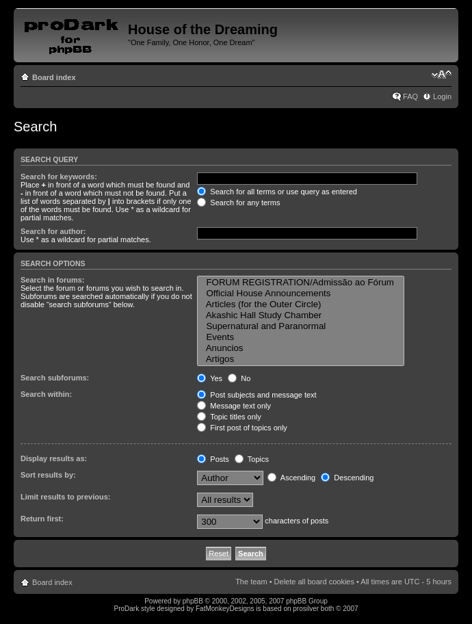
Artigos (300, 359)
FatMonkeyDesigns (225, 608)
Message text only (234, 406)
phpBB (193, 601)
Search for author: (53, 231)
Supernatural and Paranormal (300, 326)
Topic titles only (229, 417)
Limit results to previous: (65, 497)
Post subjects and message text (256, 395)
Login (442, 96)
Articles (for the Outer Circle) (300, 304)
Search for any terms (238, 202)
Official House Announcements (300, 293)
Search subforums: (55, 378)
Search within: (46, 394)
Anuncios (300, 348)
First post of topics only (242, 428)
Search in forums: (53, 280)
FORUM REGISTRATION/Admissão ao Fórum (300, 282)
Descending (347, 477)
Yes (209, 378)
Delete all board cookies (314, 581)
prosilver (306, 608)
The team (251, 581)
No (239, 378)
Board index (54, 77)
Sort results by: (48, 475)
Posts (213, 459)
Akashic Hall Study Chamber (300, 315)
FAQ (410, 96)
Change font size (441, 74)
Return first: (42, 519)
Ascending (291, 477)
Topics (252, 459)
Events (300, 337)
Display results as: (54, 458)
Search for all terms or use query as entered (277, 191)
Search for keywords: (59, 176)
